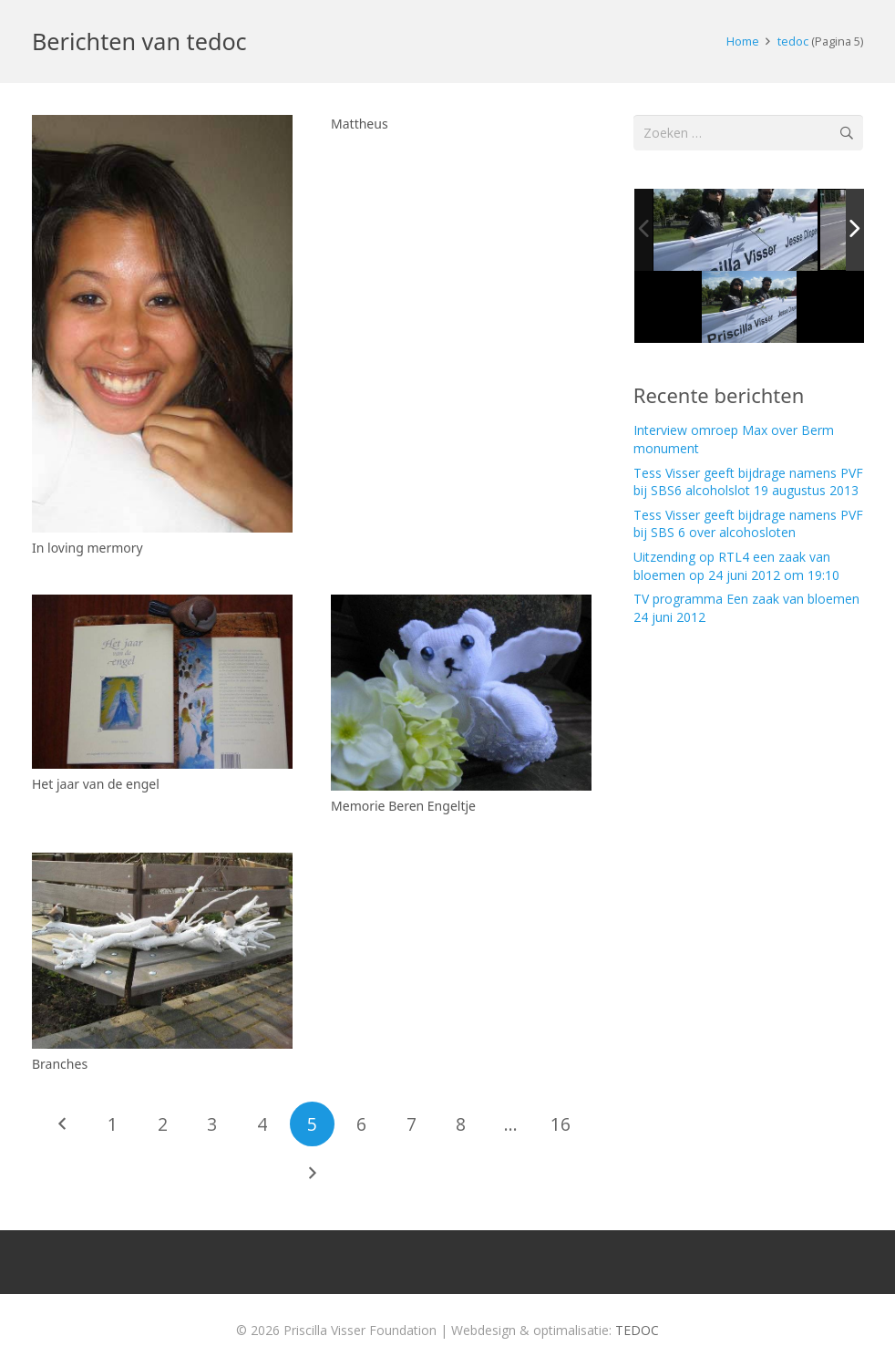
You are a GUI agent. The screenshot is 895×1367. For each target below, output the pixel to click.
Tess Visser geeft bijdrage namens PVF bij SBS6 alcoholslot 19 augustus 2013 (748, 482)
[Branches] (162, 952)
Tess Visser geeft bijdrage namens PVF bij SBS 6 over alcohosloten (748, 524)
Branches (59, 1064)
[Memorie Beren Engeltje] (461, 693)
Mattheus (359, 123)
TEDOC (637, 1330)
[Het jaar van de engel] (162, 682)
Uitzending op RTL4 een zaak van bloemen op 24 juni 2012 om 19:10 (736, 566)
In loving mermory (87, 547)
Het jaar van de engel (95, 783)
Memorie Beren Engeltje (403, 805)
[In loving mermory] (162, 324)
